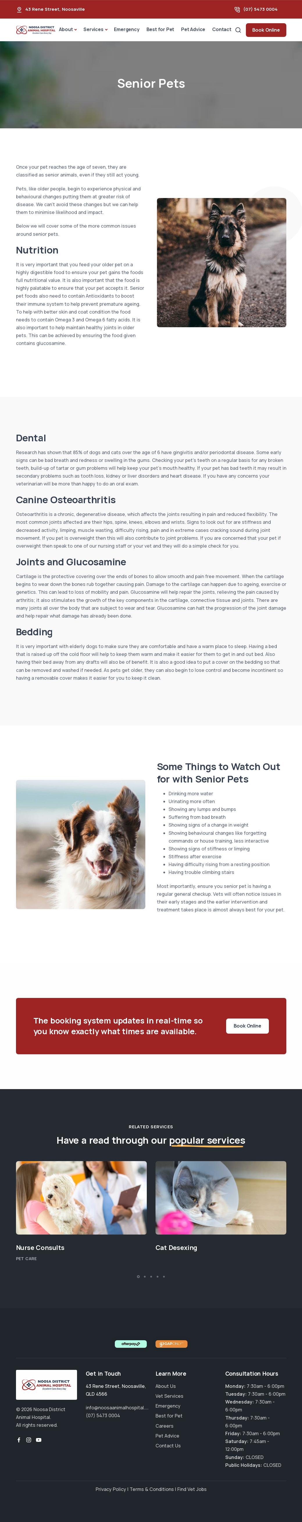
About (66, 29)
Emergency (126, 29)
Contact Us (168, 1445)
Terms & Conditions (152, 1489)
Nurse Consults (40, 1247)
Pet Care (26, 1258)
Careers (165, 1426)
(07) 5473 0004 (260, 9)
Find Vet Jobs (192, 1489)
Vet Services (169, 1396)
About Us (166, 1386)
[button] (138, 1276)
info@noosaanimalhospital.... (117, 1407)
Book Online (266, 30)
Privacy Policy (111, 1489)
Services (93, 29)
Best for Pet (160, 29)
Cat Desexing (177, 1247)
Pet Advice (193, 29)
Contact (221, 29)
